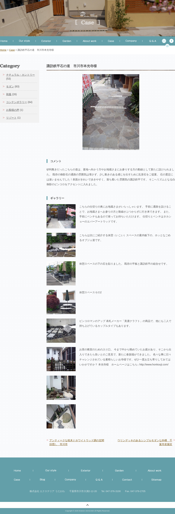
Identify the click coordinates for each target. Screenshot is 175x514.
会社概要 (131, 41)
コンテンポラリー (16, 102)
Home (3, 50)
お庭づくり (67, 41)
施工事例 (19, 479)
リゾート (11, 117)
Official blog (42, 479)
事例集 (111, 41)
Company (70, 479)
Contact (127, 479)
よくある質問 (151, 41)
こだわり (24, 41)
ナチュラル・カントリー (20, 74)
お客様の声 (12, 109)
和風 (8, 94)
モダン (10, 86)
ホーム (6, 41)
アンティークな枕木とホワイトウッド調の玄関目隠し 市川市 (76, 442)
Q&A (99, 479)
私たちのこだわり (51, 470)
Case (12, 50)
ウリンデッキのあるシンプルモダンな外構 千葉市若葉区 (144, 442)
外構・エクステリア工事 (86, 470)
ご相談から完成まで (151, 470)
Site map (154, 479)
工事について (89, 41)
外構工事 (46, 41)
